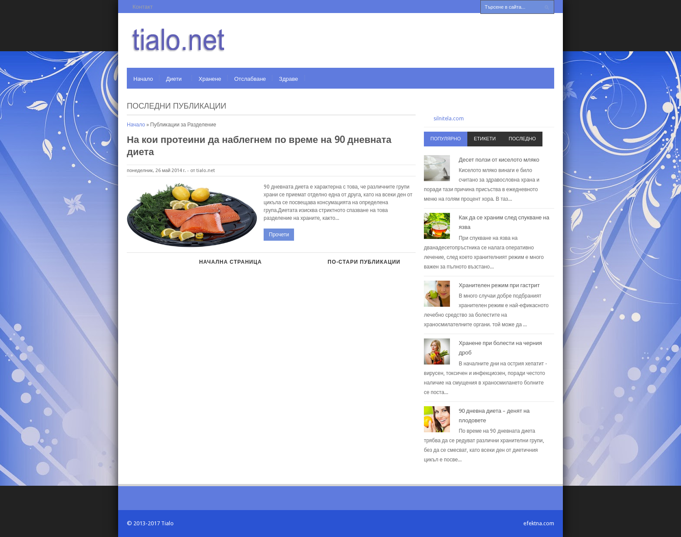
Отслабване (250, 79)
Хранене (209, 79)
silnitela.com (448, 119)
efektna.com (538, 523)
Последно (522, 139)
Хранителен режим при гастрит (499, 285)
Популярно (445, 139)
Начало (143, 79)
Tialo (167, 523)
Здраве (288, 79)
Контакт (142, 6)
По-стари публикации (363, 262)
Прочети (279, 235)
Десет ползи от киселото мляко (499, 159)
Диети (174, 79)
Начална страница (230, 262)
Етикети (485, 139)
